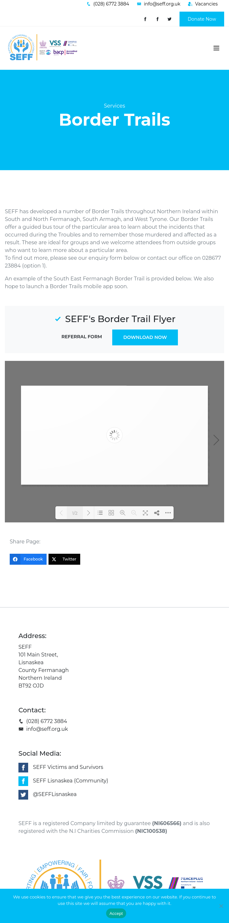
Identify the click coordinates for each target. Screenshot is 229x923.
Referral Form (81, 337)
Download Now (145, 337)
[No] (221, 906)
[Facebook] (28, 559)
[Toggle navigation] (216, 48)
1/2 (74, 513)
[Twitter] (64, 559)
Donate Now (202, 19)
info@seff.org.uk (43, 729)
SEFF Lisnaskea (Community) (70, 781)
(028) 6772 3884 (42, 721)
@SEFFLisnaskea (55, 794)
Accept (116, 913)
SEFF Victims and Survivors (68, 767)
